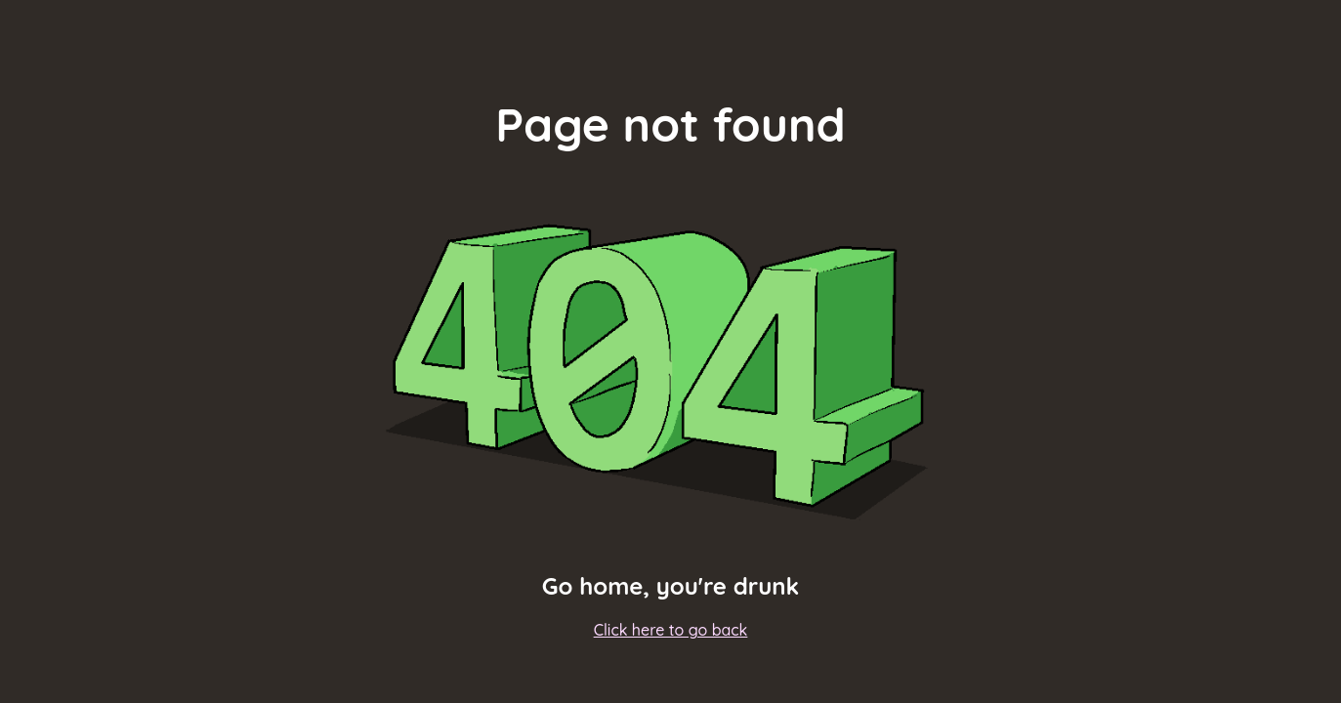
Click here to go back (671, 630)
